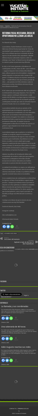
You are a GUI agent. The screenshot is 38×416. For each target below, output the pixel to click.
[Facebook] (4, 226)
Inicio (1, 26)
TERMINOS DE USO (23, 408)
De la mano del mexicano (14, 238)
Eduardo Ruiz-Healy (11, 233)
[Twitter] (8, 226)
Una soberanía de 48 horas (13, 327)
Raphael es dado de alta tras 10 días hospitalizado (23, 242)
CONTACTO (12, 408)
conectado (31, 249)
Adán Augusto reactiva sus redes (16, 347)
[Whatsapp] (12, 226)
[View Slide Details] (16, 265)
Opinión (7, 26)
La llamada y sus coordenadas (14, 306)
